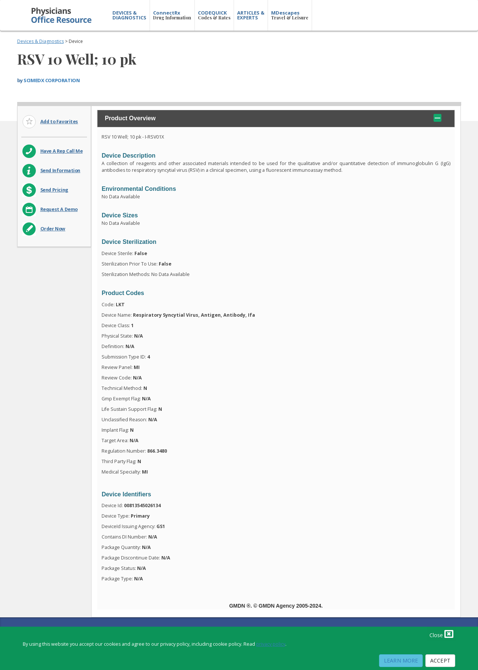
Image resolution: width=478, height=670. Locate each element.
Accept (440, 660)
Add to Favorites (59, 121)
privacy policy (270, 644)
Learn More (401, 660)
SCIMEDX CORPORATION (52, 80)
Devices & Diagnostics (40, 41)
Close (441, 633)
